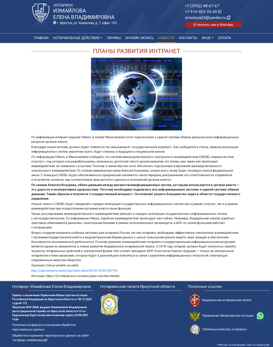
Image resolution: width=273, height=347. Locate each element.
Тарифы (114, 38)
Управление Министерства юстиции (221, 315)
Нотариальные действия (76, 38)
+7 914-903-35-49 (203, 11)
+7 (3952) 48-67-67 (202, 6)
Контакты (188, 38)
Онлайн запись (139, 38)
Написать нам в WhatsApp (213, 25)
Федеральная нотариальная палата (220, 300)
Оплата (224, 38)
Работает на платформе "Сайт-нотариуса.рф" (243, 344)
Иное (206, 38)
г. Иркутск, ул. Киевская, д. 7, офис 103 (85, 23)
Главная (41, 38)
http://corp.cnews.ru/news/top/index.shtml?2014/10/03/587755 (74, 270)
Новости (166, 38)
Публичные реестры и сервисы (218, 329)
